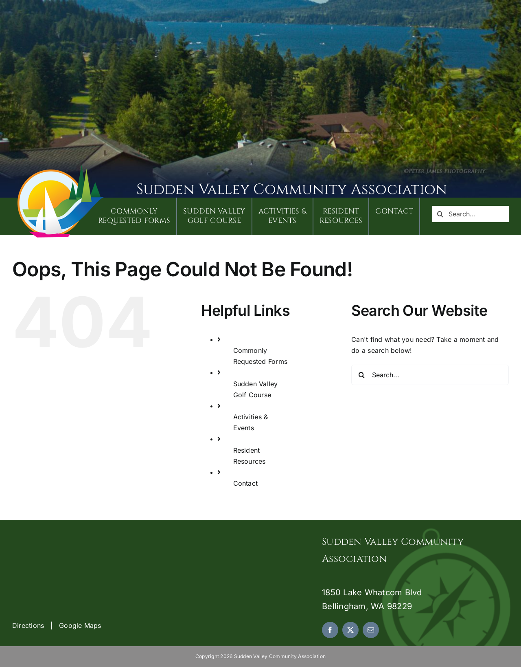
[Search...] (470, 214)
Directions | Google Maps (56, 625)
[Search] (440, 214)
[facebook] (330, 630)
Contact (245, 483)
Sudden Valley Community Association (291, 189)
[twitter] (350, 630)
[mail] (371, 630)
